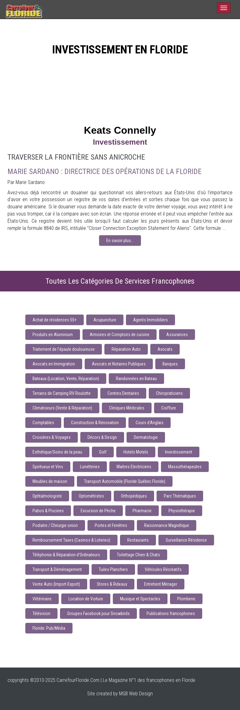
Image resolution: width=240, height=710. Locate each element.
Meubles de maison (49, 481)
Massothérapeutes (185, 466)
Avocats (165, 349)
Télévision (41, 613)
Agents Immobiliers (150, 319)
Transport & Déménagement (57, 569)
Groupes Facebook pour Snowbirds (98, 613)
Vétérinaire (42, 598)
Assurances (177, 334)
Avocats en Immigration (53, 363)
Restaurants (138, 540)
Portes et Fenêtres (111, 525)
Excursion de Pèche (98, 510)
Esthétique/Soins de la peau (57, 451)
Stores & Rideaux (112, 584)
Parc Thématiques (180, 496)
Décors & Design (102, 437)
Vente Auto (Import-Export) (56, 584)
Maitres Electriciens (134, 466)
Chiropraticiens (169, 393)
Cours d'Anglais (149, 422)
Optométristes (91, 496)
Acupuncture (104, 319)
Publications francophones (171, 613)
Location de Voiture (85, 598)
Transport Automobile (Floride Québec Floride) (124, 481)
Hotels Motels (135, 451)
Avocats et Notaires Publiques (119, 363)
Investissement (178, 451)
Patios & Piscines (48, 510)
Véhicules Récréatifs (163, 569)
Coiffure (168, 407)
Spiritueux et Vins (47, 466)
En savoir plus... (120, 240)
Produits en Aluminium (52, 334)
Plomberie (186, 598)
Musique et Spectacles (140, 598)
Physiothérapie (181, 510)
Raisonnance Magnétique (166, 525)
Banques (170, 363)
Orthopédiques (134, 496)
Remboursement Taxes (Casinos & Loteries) (71, 540)
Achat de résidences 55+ (54, 319)
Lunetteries (90, 466)
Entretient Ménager (160, 584)
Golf (103, 451)
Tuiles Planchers (113, 569)
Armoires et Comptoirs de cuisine (119, 334)
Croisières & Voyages (51, 437)
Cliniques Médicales (126, 407)
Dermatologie (146, 437)
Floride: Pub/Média (48, 628)
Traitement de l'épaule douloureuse (63, 349)
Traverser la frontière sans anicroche (76, 157)
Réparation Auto (126, 349)
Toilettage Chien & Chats (138, 554)
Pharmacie (142, 510)
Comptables (43, 422)
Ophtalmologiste (47, 496)
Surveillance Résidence (186, 540)
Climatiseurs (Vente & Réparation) (62, 407)
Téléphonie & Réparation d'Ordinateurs (66, 554)
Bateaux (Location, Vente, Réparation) (65, 378)
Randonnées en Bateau (136, 378)
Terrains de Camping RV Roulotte (61, 393)
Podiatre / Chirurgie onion (55, 525)
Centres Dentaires (123, 393)
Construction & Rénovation (95, 422)
